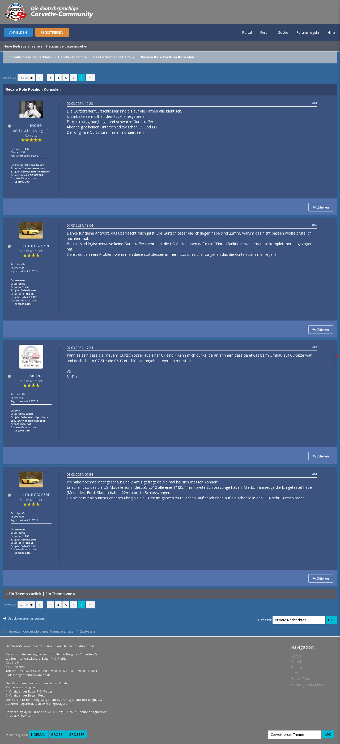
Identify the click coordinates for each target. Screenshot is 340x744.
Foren (265, 32)
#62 (314, 225)
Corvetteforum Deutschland (29, 57)
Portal (247, 32)
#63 (314, 347)
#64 (314, 474)
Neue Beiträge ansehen (22, 46)
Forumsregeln (308, 32)
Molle (36, 125)
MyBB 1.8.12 (31, 712)
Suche (283, 32)
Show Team (301, 678)
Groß (57, 734)
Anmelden (18, 32)
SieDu (35, 375)
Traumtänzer (36, 245)
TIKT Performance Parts (112, 57)
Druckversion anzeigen (26, 618)
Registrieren (52, 32)
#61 (314, 103)
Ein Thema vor (58, 593)
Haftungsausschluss (308, 684)
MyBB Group (67, 712)
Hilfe (331, 32)
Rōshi (10, 716)
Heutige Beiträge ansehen (67, 46)
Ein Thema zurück (24, 593)
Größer (76, 734)
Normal (38, 734)
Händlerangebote (72, 57)
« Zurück (26, 78)
